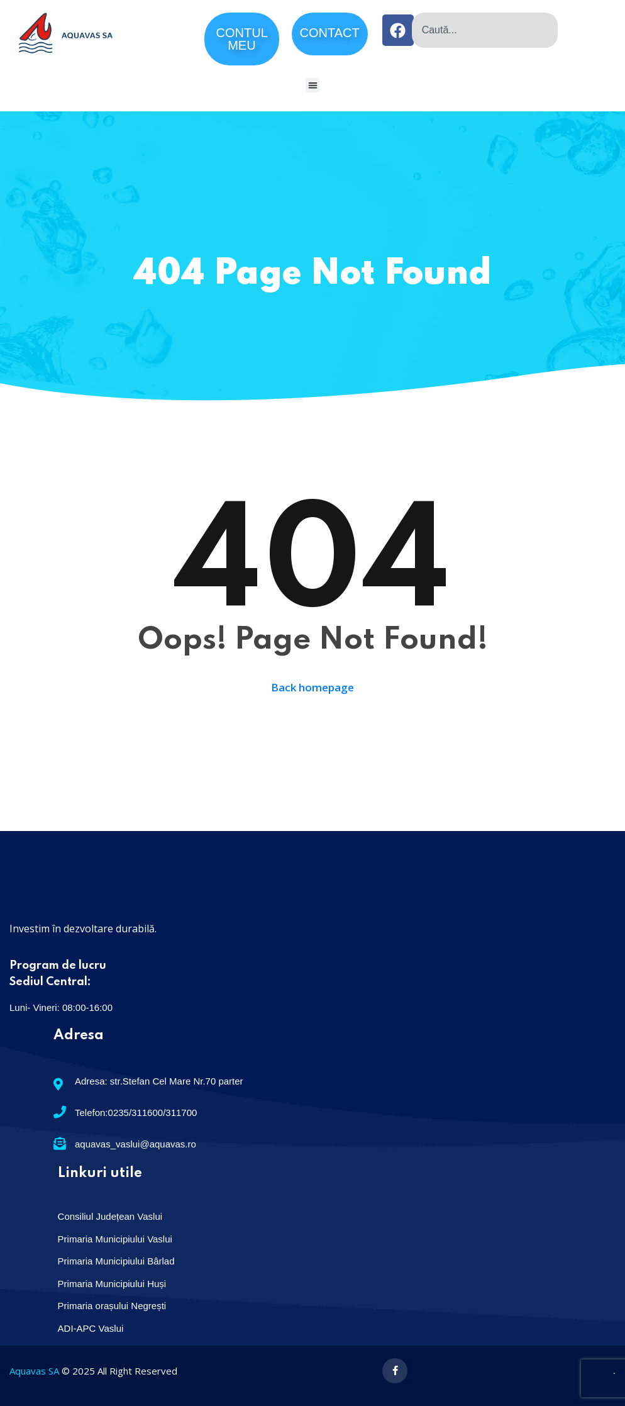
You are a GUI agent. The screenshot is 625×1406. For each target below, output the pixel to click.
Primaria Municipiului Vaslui (115, 1239)
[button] (313, 85)
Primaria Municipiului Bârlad (116, 1261)
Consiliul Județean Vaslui (110, 1216)
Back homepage (312, 688)
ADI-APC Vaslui (91, 1328)
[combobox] (485, 30)
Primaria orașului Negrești (112, 1305)
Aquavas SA (34, 1370)
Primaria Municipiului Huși (112, 1283)
